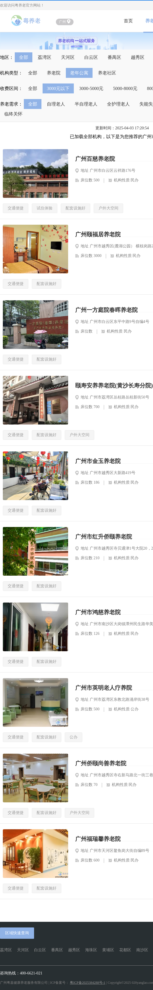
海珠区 (91, 950)
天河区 (68, 57)
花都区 (125, 950)
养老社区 (107, 72)
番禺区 (114, 57)
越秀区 (137, 57)
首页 (128, 20)
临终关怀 (13, 114)
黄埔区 (108, 950)
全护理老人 (118, 104)
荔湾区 (44, 57)
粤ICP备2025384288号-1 (87, 983)
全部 (23, 57)
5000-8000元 (125, 88)
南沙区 (142, 950)
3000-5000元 (91, 88)
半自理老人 (86, 104)
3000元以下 (58, 88)
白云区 (91, 57)
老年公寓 (79, 72)
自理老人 (56, 104)
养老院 (53, 72)
